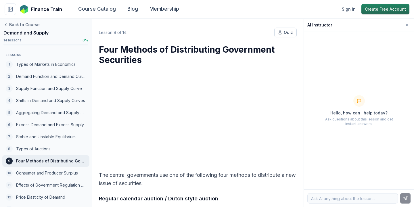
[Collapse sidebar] (10, 9)
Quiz (285, 32)
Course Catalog (97, 9)
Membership (164, 9)
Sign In (349, 9)
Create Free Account (385, 9)
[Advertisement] (198, 114)
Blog (132, 9)
